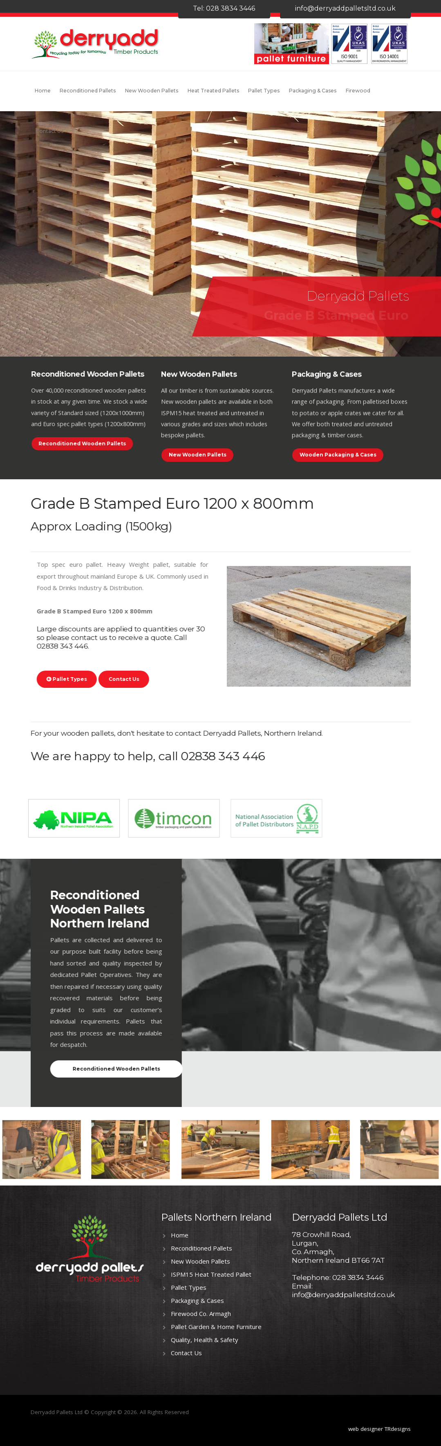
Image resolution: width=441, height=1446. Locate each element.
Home (43, 91)
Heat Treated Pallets (213, 91)
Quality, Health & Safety (204, 1340)
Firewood (358, 91)
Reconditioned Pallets (88, 91)
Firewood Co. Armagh (201, 1313)
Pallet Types (264, 91)
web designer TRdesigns (379, 1429)
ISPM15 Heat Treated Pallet (211, 1274)
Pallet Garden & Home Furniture (216, 1327)
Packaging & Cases (312, 91)
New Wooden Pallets (151, 91)
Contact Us (49, 131)
